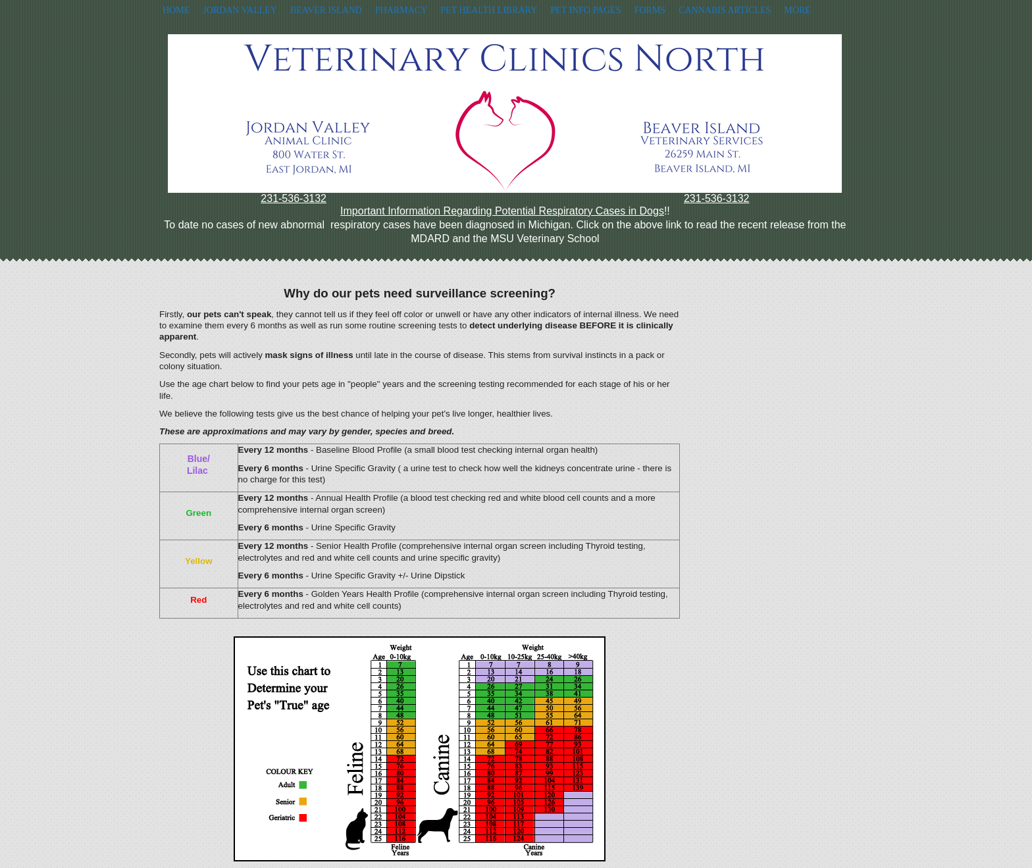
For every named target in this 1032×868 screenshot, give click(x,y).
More (797, 10)
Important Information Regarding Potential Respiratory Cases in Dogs (502, 211)
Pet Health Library (488, 10)
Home (176, 10)
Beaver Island (326, 10)
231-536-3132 (293, 198)
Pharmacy (401, 10)
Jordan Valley (240, 10)
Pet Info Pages (585, 10)
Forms (649, 10)
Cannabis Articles (725, 10)
